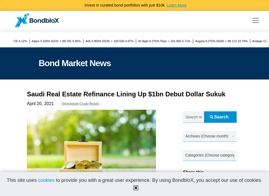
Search (219, 117)
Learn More (177, 5)
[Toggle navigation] (255, 20)
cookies (46, 180)
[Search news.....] (193, 117)
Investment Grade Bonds (80, 104)
